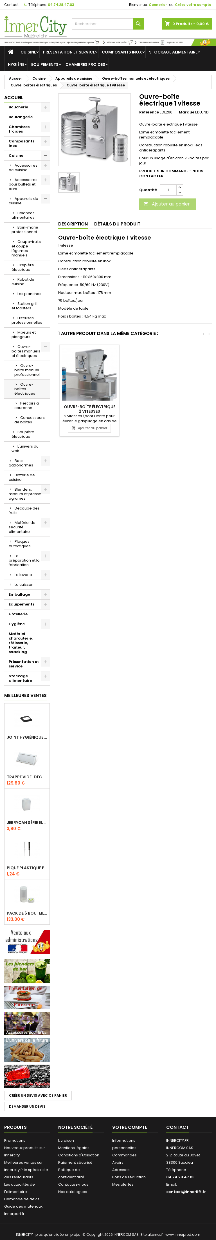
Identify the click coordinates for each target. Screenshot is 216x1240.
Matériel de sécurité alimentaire (22, 527)
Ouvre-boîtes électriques (24, 389)
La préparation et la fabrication (24, 560)
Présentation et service (69, 52)
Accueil (13, 97)
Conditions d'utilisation (78, 1155)
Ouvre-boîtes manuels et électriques (26, 351)
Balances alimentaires (23, 215)
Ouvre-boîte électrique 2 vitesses (89, 409)
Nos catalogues (72, 1191)
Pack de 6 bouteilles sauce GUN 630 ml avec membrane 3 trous (27, 913)
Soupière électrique (23, 434)
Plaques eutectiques (20, 544)
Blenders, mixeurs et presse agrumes (25, 494)
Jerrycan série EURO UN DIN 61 (27, 822)
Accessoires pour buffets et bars (23, 184)
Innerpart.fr (14, 1213)
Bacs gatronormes (21, 463)
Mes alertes (123, 1184)
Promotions (14, 1140)
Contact (11, 4)
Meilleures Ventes (25, 695)
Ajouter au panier (166, 204)
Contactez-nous (73, 1184)
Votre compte (129, 1127)
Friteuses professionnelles (27, 320)
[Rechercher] (108, 24)
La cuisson (24, 584)
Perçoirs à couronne (26, 405)
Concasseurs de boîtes (29, 420)
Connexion (158, 4)
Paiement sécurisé (75, 1162)
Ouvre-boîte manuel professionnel (27, 370)
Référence (149, 112)
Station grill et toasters (24, 306)
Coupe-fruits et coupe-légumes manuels (26, 248)
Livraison (66, 1140)
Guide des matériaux (23, 1206)
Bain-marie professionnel (25, 229)
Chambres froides (85, 64)
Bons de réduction (129, 1177)
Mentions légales (73, 1147)
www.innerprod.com (182, 1234)
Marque (186, 112)
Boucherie (18, 107)
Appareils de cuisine (23, 201)
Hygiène (16, 64)
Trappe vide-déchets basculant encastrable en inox (27, 777)
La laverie (23, 574)
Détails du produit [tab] (117, 224)
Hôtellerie (18, 614)
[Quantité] (168, 190)
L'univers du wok (25, 448)
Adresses (121, 1169)
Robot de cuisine (23, 282)
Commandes (124, 1155)
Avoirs (117, 1162)
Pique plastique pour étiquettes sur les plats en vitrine (27, 868)
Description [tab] (73, 224)
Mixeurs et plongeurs (24, 334)
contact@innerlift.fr (186, 1191)
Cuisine (28, 52)
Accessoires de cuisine (23, 168)
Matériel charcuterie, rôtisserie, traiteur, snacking (21, 642)
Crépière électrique (23, 267)
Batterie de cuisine (22, 477)
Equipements (44, 64)
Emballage (19, 594)
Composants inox (122, 52)
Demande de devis (21, 1199)
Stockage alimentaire (173, 52)
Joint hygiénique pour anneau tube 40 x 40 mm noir (27, 737)
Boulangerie (21, 117)
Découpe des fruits (24, 510)
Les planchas (29, 293)
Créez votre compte (193, 4)
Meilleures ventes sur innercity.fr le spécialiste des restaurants (26, 1170)
